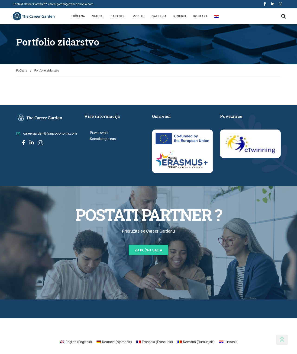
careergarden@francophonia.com (71, 4)
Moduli (138, 16)
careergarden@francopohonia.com (46, 133)
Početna (78, 16)
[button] (283, 16)
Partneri (118, 16)
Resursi (179, 16)
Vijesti (98, 16)
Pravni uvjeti (99, 132)
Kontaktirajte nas (103, 139)
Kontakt (200, 16)
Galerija (159, 16)
